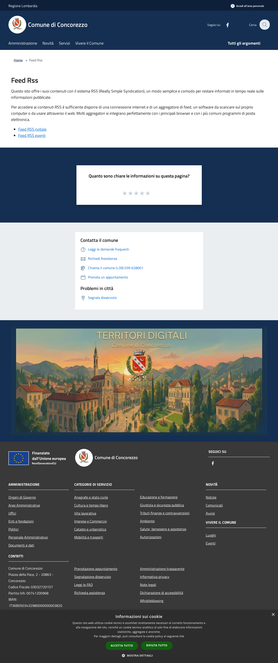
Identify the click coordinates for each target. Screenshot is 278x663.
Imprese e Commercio (90, 521)
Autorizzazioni (151, 537)
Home (18, 60)
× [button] (273, 614)
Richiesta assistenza (89, 592)
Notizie (211, 497)
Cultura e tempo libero (91, 505)
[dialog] (139, 636)
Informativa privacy (154, 576)
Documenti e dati (21, 545)
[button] (139, 655)
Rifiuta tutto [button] (156, 645)
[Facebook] (224, 25)
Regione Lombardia (22, 5)
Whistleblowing (151, 600)
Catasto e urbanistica (90, 529)
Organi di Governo (22, 497)
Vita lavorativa (85, 513)
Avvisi (210, 513)
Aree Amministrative (24, 505)
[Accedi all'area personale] (247, 6)
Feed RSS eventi (32, 135)
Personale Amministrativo (28, 537)
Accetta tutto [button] (122, 645)
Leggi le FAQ (83, 584)
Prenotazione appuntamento (95, 568)
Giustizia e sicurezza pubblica (162, 505)
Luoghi (211, 535)
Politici (13, 529)
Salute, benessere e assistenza (163, 529)
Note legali (148, 584)
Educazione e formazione (159, 497)
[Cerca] (264, 24)
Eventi (211, 543)
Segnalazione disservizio (92, 576)
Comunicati (214, 505)
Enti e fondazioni (21, 521)
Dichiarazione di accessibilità (161, 592)
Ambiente (147, 521)
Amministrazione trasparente (162, 568)
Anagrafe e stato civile (91, 497)
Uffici (12, 513)
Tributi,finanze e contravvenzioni (165, 513)
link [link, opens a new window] (181, 636)
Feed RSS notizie (32, 129)
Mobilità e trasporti (88, 537)
